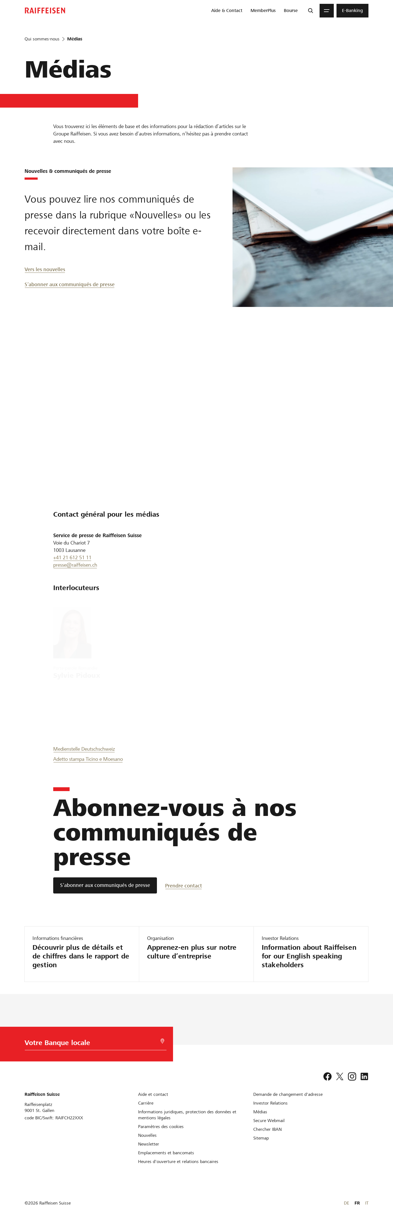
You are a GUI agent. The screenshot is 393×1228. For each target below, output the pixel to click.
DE (346, 1203)
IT (366, 1203)
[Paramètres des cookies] (161, 1126)
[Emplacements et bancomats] (166, 1152)
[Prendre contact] (184, 885)
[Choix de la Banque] (93, 1044)
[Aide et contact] (153, 1094)
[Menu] (327, 10)
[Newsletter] (148, 1144)
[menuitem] (227, 10)
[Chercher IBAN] (267, 1129)
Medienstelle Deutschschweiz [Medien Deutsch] (84, 749)
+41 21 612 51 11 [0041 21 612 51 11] (72, 557)
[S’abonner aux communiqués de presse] (105, 885)
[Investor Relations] (270, 1103)
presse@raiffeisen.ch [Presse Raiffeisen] (75, 565)
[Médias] (260, 1111)
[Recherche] (310, 10)
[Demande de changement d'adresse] (288, 1094)
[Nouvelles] (147, 1135)
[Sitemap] (261, 1138)
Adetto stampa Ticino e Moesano (88, 759)
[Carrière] (145, 1103)
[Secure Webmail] (269, 1120)
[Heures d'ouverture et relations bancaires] (178, 1161)
